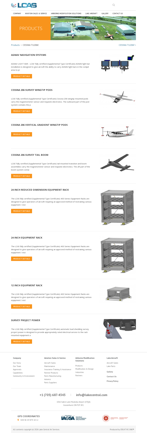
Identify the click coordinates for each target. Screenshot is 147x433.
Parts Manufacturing (52, 376)
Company (17, 13)
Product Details (21, 76)
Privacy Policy (112, 381)
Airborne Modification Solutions (66, 13)
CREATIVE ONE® (127, 429)
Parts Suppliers (50, 382)
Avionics (47, 379)
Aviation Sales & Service (36, 13)
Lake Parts (111, 366)
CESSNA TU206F (127, 45)
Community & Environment (24, 376)
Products (15, 45)
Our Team (17, 366)
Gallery (105, 13)
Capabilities (18, 373)
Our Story (17, 363)
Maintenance (49, 366)
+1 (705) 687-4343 (53, 395)
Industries (79, 372)
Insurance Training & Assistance (57, 369)
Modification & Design (84, 369)
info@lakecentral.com (91, 395)
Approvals (17, 369)
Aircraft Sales (50, 363)
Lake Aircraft (91, 13)
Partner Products (51, 373)
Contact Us (118, 13)
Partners (78, 375)
